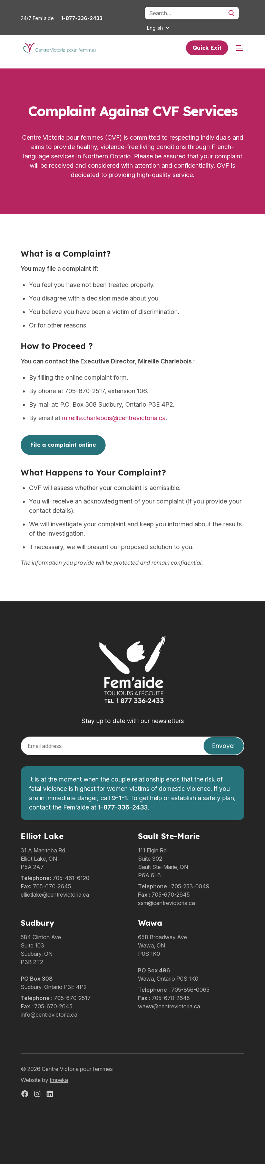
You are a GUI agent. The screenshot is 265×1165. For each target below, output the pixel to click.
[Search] (192, 13)
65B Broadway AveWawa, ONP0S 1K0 (162, 946)
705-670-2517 (72, 998)
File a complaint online (63, 445)
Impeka (59, 1080)
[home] (59, 48)
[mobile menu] (239, 48)
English (155, 28)
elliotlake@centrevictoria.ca (55, 895)
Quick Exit (207, 48)
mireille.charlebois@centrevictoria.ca (114, 419)
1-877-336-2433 (81, 18)
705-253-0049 (190, 887)
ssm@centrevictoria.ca (166, 903)
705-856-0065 (190, 990)
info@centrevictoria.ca (49, 1015)
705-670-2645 (52, 887)
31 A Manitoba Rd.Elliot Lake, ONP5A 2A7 (44, 859)
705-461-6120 (70, 878)
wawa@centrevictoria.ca (169, 1007)
